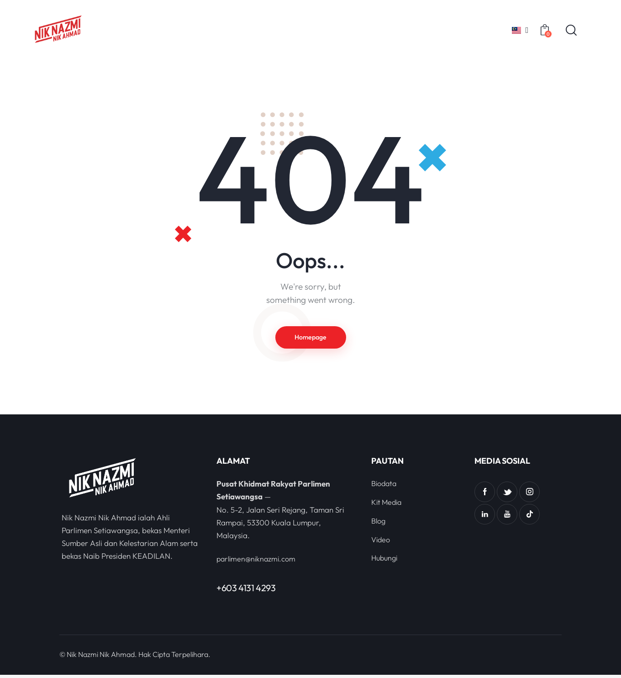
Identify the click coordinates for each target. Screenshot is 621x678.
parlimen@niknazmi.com (258, 562)
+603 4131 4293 (245, 591)
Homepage (311, 338)
